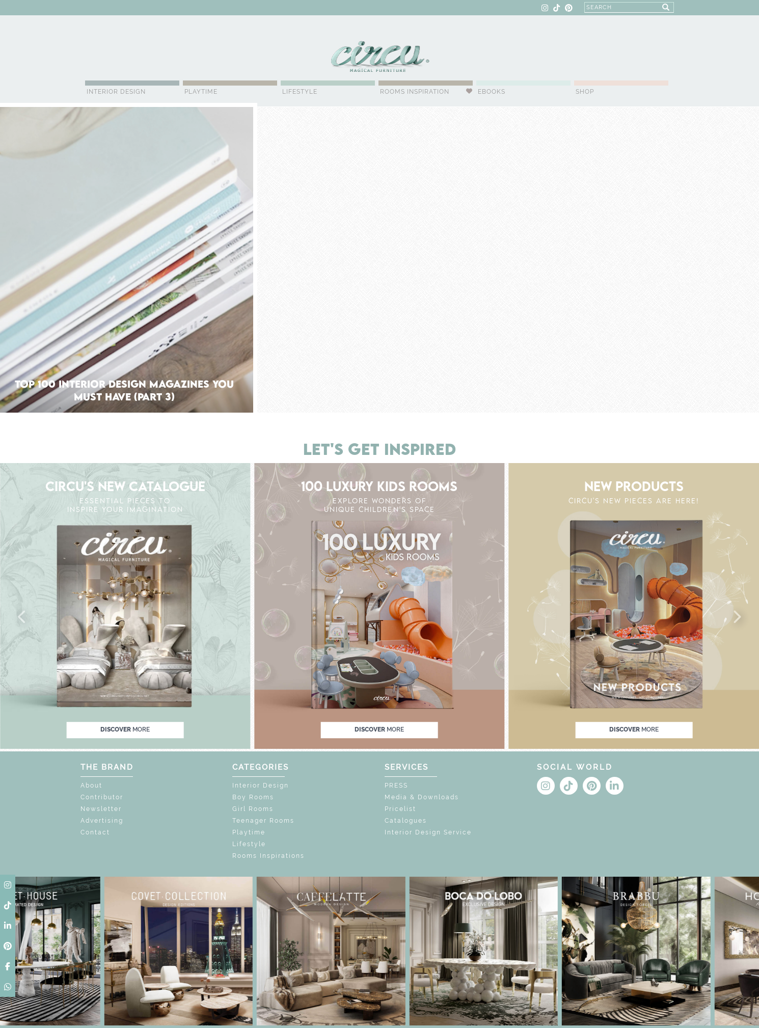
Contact (95, 832)
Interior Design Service (428, 832)
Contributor (101, 797)
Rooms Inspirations (268, 855)
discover (125, 729)
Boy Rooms (253, 797)
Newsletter (101, 809)
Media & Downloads (422, 797)
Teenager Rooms (263, 820)
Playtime (201, 91)
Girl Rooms (253, 809)
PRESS (396, 785)
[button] (22, 617)
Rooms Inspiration (414, 91)
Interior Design (116, 91)
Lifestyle (299, 91)
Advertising (101, 820)
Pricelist (400, 809)
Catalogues (406, 820)
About (91, 785)
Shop (585, 91)
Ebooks (491, 91)
